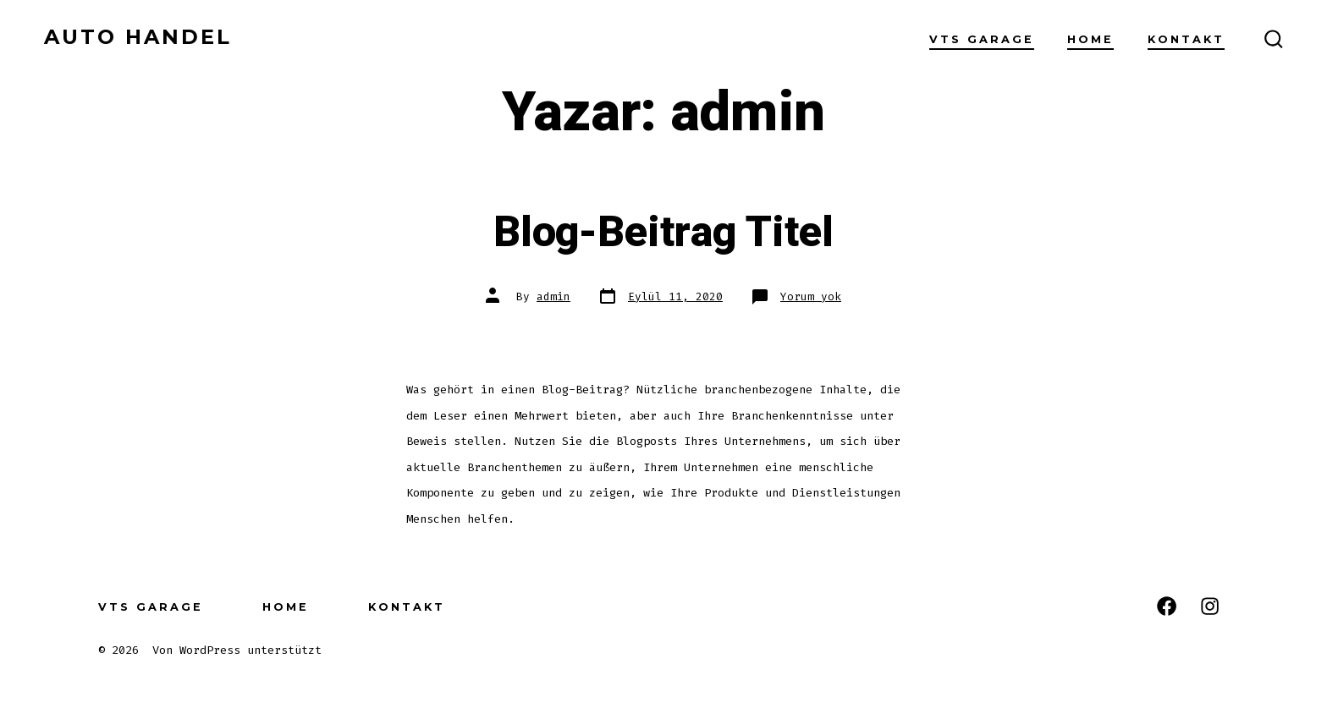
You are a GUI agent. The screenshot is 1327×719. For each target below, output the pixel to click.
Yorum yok (810, 296)
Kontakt (1186, 39)
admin (553, 296)
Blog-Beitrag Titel (663, 232)
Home (1090, 39)
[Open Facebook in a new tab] (1166, 606)
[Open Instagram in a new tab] (1210, 606)
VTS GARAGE (981, 39)
